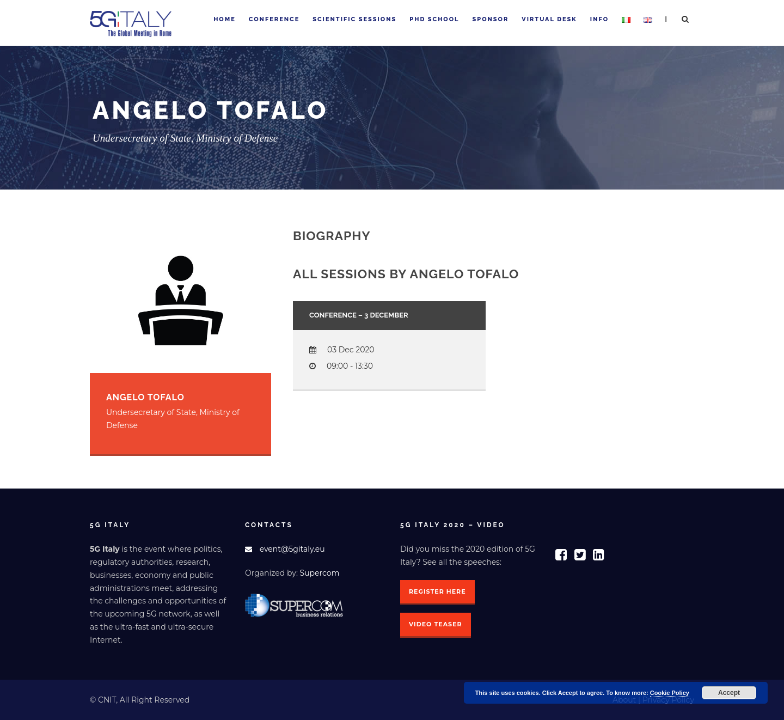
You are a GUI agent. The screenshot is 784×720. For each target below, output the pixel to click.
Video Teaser (435, 624)
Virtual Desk (549, 19)
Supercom (320, 573)
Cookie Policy (669, 693)
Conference (274, 19)
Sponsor (491, 19)
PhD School (434, 19)
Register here (437, 591)
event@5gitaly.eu (292, 549)
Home (224, 19)
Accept (729, 693)
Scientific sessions (354, 19)
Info (599, 19)
